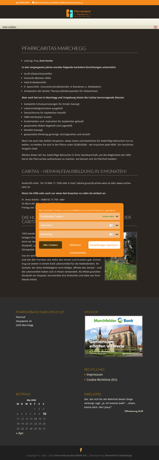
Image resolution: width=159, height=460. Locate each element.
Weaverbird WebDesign (118, 455)
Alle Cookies (50, 245)
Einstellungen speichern (104, 245)
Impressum (95, 374)
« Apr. (20, 433)
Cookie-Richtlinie (78, 252)
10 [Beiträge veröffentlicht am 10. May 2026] (44, 414)
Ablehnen (75, 245)
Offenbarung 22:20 (134, 411)
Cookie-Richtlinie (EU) (102, 380)
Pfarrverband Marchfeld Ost (71, 455)
